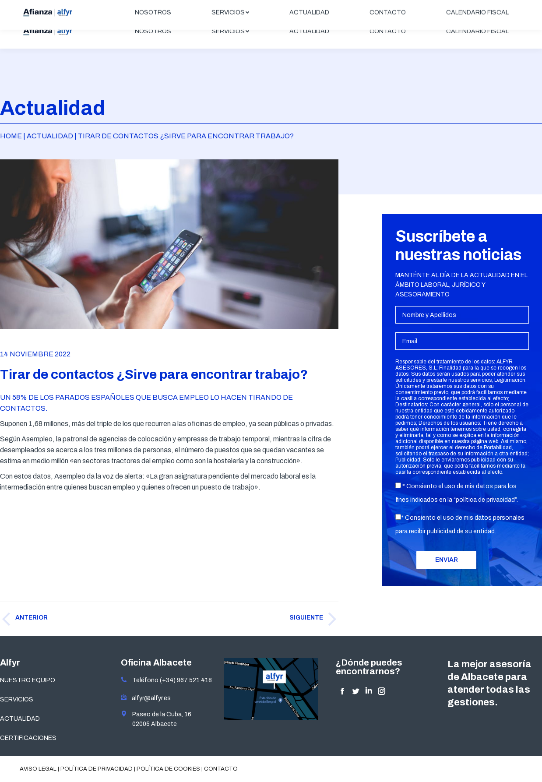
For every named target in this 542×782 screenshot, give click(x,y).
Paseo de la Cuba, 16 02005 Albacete (156, 719)
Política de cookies (168, 769)
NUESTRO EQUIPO (27, 680)
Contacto (221, 769)
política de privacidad (485, 500)
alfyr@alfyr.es (149, 698)
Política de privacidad (96, 769)
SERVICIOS (16, 699)
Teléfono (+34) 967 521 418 (166, 680)
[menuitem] (153, 31)
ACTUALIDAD (20, 718)
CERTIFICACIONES (28, 738)
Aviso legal (38, 769)
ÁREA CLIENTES (490, 7)
